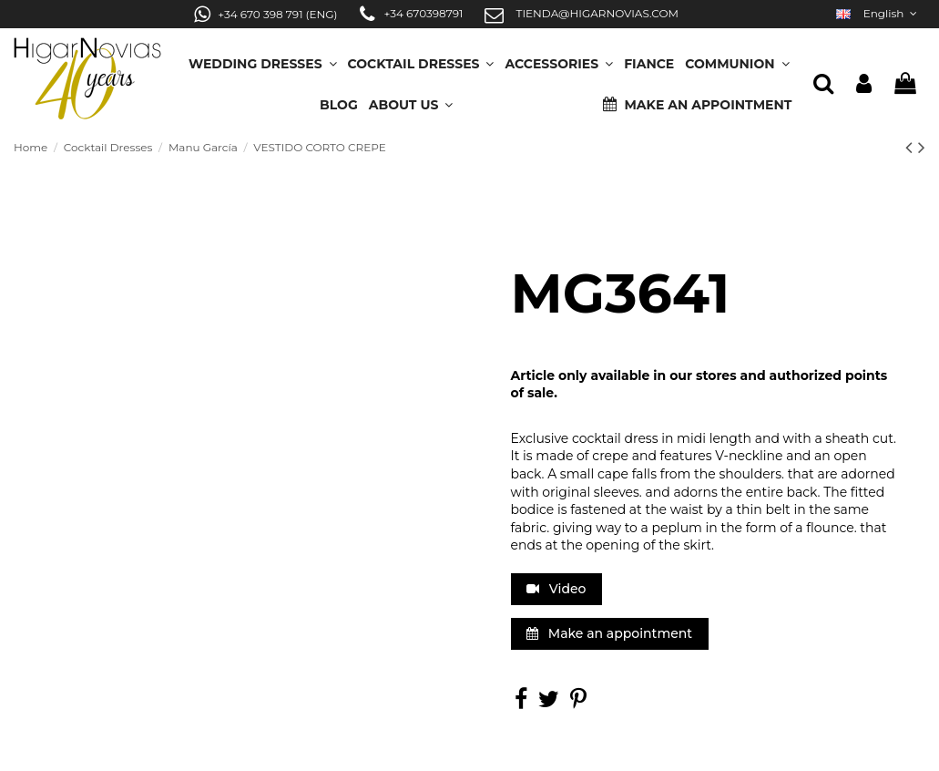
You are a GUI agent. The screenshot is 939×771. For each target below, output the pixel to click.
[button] (411, 98)
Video (556, 589)
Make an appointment (609, 633)
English (878, 13)
